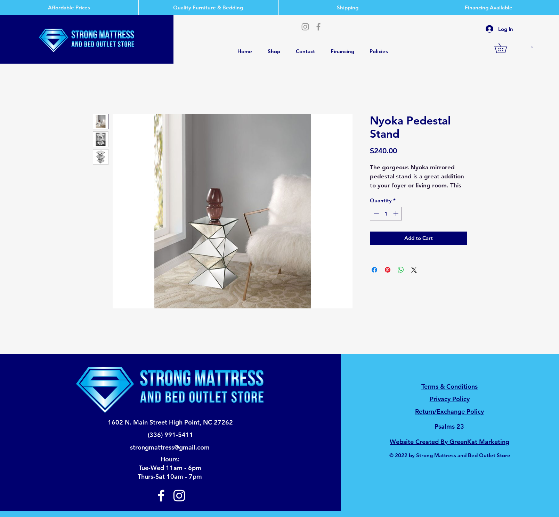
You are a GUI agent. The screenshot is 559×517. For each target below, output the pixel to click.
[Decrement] (375, 213)
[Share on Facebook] (374, 270)
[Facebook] (318, 27)
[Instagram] (305, 27)
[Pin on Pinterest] (387, 270)
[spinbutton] (386, 213)
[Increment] (396, 213)
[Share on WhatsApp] (401, 270)
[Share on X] (414, 270)
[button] (505, 48)
